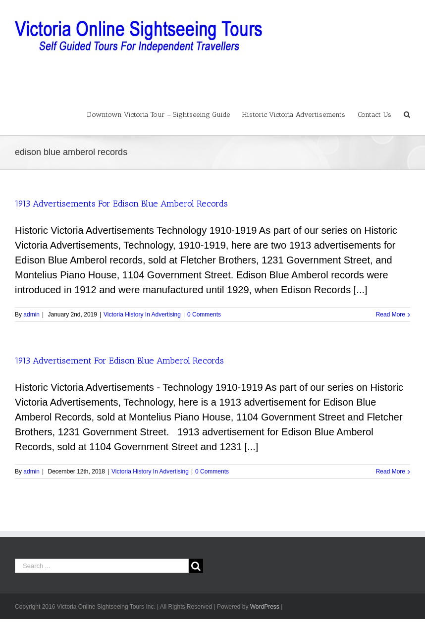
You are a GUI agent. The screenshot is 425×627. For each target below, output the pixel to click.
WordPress (264, 606)
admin (31, 314)
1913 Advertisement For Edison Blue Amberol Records (119, 360)
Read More (390, 314)
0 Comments (204, 314)
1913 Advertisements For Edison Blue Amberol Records (121, 203)
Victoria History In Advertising (142, 314)
